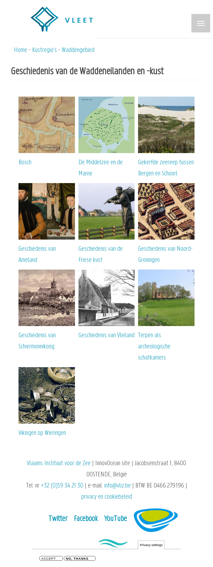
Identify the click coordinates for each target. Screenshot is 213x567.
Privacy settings (151, 546)
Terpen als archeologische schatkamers (154, 346)
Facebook (86, 519)
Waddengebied (78, 50)
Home (20, 50)
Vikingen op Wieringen (42, 433)
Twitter (58, 519)
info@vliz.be (117, 486)
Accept (48, 559)
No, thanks (77, 559)
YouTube (115, 519)
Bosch (24, 162)
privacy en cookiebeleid (106, 497)
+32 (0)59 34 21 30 (62, 486)
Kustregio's (44, 50)
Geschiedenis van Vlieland (106, 335)
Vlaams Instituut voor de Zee (59, 463)
